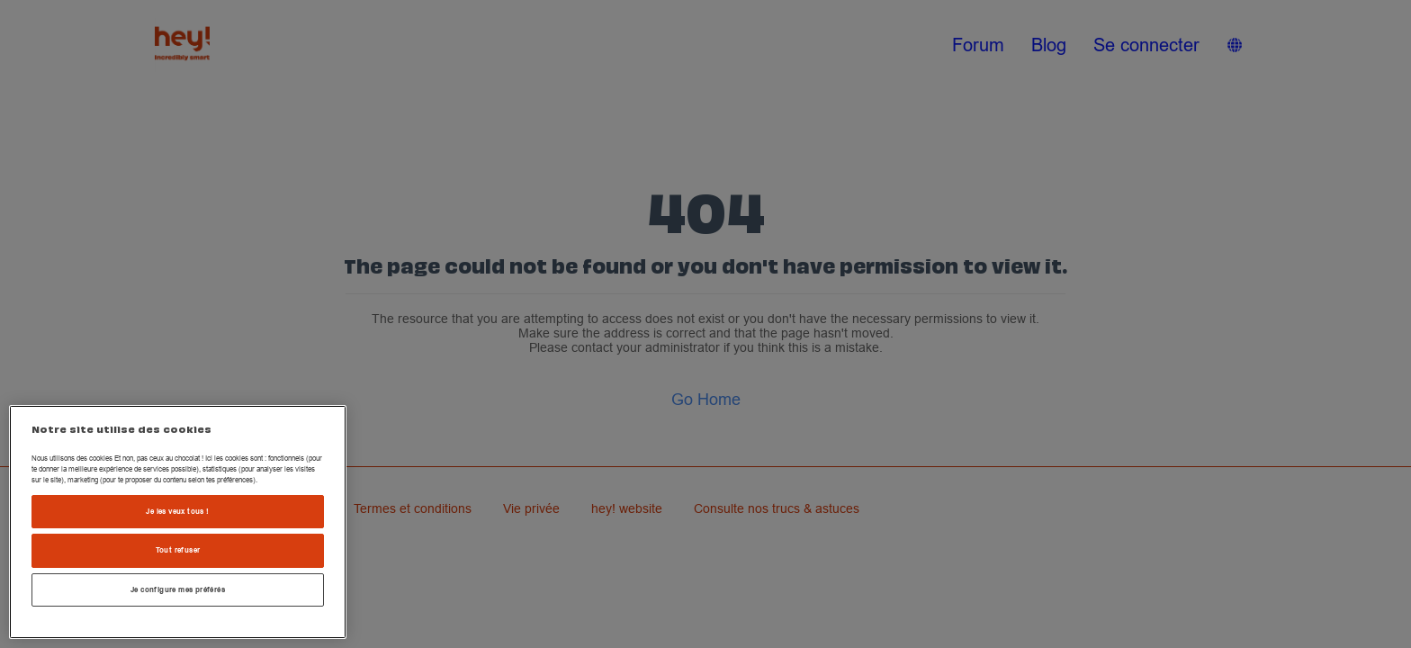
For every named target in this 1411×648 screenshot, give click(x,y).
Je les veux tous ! (177, 511)
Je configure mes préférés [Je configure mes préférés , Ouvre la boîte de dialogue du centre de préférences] (177, 589)
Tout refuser (178, 549)
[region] (177, 522)
